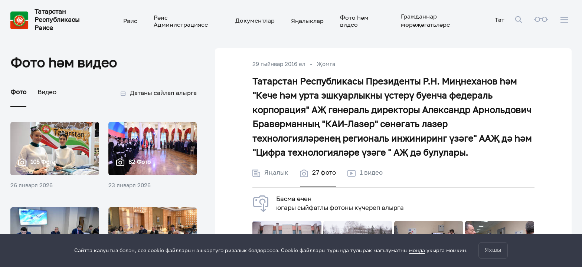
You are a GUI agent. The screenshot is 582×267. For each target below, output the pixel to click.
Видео (46, 92)
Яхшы (493, 250)
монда (417, 250)
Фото (18, 92)
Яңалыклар (307, 21)
